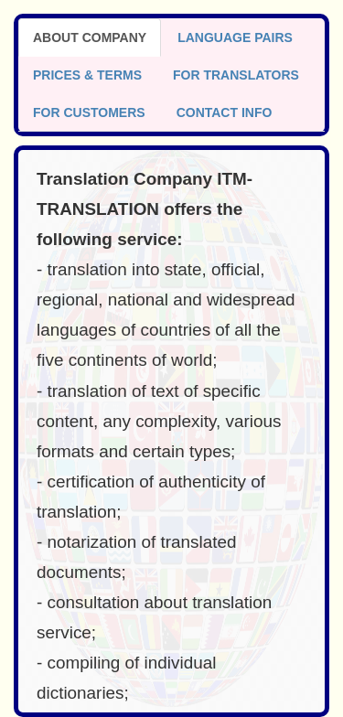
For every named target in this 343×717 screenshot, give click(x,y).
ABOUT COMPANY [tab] (89, 37)
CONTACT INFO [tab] (225, 112)
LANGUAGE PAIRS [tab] (235, 37)
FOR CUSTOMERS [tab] (89, 112)
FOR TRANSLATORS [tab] (236, 75)
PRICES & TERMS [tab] (87, 75)
